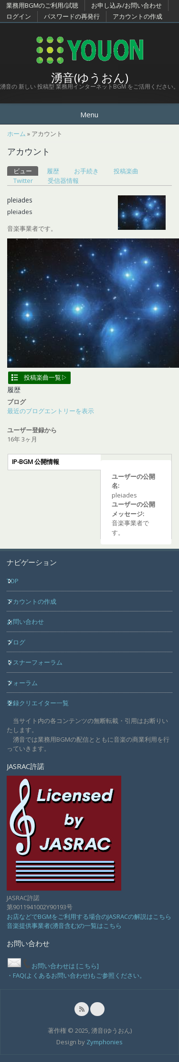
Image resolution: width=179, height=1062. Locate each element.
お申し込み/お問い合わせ (126, 5)
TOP (13, 580)
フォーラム (22, 682)
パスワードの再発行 (72, 16)
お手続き (86, 171)
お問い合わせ (25, 621)
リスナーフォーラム (35, 662)
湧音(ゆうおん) (89, 77)
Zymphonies (104, 1042)
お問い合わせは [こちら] (53, 965)
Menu (89, 114)
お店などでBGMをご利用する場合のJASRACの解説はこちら (89, 916)
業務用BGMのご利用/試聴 (42, 5)
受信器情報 (63, 180)
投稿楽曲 (126, 171)
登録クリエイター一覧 (38, 703)
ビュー (25, 170)
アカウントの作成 (137, 16)
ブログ (16, 642)
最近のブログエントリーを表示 (50, 411)
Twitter (23, 180)
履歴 (53, 171)
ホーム (16, 133)
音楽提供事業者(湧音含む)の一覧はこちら (64, 925)
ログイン (18, 16)
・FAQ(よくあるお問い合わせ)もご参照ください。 (76, 975)
